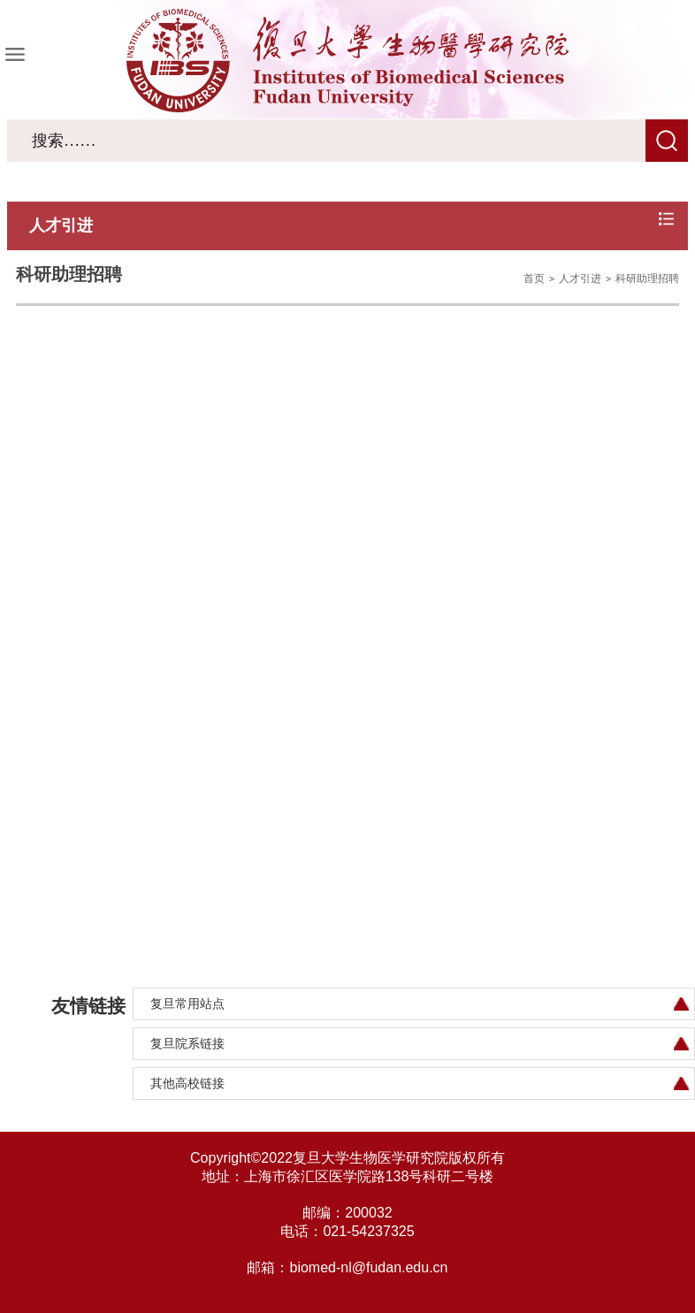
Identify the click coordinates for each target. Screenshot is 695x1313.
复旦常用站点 (187, 1003)
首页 (534, 278)
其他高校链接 (187, 1083)
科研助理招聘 (647, 278)
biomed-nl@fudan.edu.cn (368, 1267)
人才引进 (580, 278)
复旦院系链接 (187, 1043)
